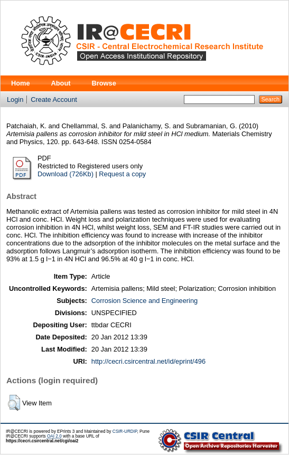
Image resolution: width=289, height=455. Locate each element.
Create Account (54, 99)
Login (15, 99)
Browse (104, 83)
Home (20, 83)
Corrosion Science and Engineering (144, 301)
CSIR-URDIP (125, 431)
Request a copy (122, 174)
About (61, 83)
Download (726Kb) (66, 174)
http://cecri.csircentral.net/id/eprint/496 (148, 361)
